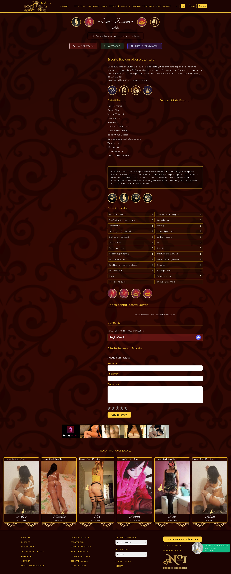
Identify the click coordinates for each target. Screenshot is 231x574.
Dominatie (114, 225)
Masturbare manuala (167, 253)
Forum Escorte (124, 561)
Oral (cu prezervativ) (119, 237)
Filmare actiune (117, 259)
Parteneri (26, 556)
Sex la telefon (116, 270)
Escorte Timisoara (80, 556)
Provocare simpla (166, 281)
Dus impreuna (116, 248)
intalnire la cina (164, 276)
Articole (25, 537)
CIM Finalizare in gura (168, 214)
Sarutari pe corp (165, 231)
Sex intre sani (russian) (168, 259)
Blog (158, 6)
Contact (167, 6)
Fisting (160, 225)
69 (158, 242)
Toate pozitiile (164, 270)
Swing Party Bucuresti (143, 6)
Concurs (125, 6)
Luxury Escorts (110, 6)
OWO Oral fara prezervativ (122, 220)
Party (111, 276)
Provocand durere (118, 281)
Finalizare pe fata (117, 214)
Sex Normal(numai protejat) (123, 265)
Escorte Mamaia (79, 561)
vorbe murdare (165, 237)
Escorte (64, 6)
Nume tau (113, 363)
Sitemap (119, 566)
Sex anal (161, 265)
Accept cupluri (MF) (119, 253)
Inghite (160, 248)
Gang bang (163, 220)
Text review (113, 384)
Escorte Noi (79, 6)
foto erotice (115, 242)
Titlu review (113, 374)
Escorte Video (78, 566)
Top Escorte (93, 6)
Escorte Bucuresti (80, 537)
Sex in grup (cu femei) (120, 231)
